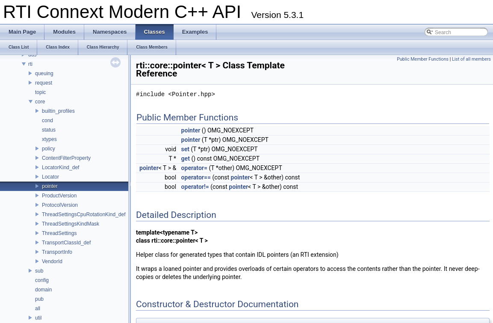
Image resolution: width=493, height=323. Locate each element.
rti (30, 64)
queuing (44, 73)
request (43, 83)
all (37, 308)
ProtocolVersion (60, 205)
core (40, 102)
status (49, 130)
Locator (50, 177)
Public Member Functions (423, 59)
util (38, 318)
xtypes (49, 139)
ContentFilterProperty (66, 158)
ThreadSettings (59, 233)
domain (43, 290)
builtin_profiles (58, 111)
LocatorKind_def (60, 167)
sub (39, 271)
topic (40, 92)
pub (39, 299)
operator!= (195, 186)
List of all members (471, 59)
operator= (194, 167)
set (185, 149)
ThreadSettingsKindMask (70, 224)
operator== (196, 177)
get (185, 158)
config (42, 280)
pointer (50, 186)
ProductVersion (59, 196)
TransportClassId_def (66, 243)
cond (47, 120)
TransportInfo (57, 252)
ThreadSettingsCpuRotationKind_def (83, 214)
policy (48, 149)
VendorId (52, 261)
